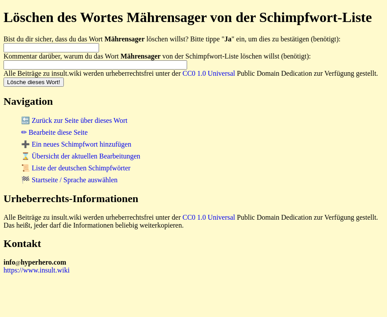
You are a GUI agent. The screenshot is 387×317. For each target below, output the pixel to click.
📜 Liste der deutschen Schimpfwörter (75, 168)
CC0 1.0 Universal (209, 73)
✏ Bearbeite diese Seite (54, 132)
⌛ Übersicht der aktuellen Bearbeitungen (80, 156)
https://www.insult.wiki (37, 270)
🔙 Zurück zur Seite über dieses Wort (74, 120)
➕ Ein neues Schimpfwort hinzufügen (76, 144)
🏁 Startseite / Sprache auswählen (69, 180)
